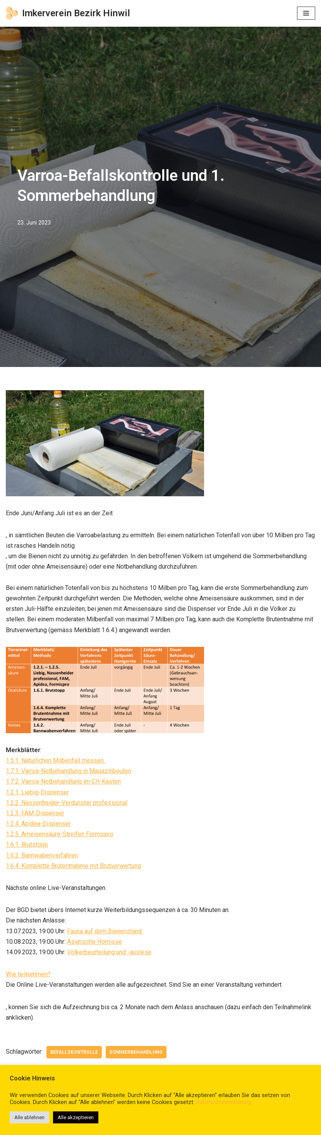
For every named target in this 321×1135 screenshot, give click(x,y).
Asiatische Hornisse (94, 941)
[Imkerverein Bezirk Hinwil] (68, 13)
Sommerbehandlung (136, 1052)
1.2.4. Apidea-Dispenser (38, 823)
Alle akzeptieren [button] (76, 1117)
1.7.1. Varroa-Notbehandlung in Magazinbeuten (68, 771)
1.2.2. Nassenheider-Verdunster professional (66, 802)
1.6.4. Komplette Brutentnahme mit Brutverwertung (73, 865)
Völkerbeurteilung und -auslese (109, 952)
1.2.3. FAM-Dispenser (35, 813)
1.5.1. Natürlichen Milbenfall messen (55, 760)
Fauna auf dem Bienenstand (104, 931)
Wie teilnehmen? (28, 974)
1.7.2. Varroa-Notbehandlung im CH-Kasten (63, 781)
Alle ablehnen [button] (29, 1117)
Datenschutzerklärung (223, 1102)
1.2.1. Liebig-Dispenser (37, 792)
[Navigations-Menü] (306, 13)
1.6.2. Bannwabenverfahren (42, 855)
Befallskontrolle (74, 1052)
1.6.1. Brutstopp (27, 844)
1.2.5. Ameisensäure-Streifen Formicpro (59, 834)
